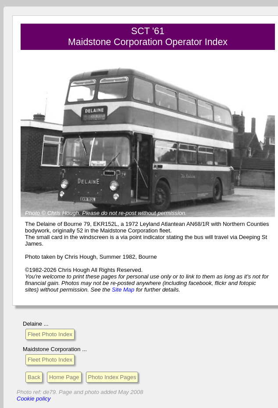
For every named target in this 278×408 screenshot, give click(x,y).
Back (34, 377)
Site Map (123, 289)
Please (91, 213)
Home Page (64, 377)
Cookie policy (33, 398)
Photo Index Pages (112, 377)
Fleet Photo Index (50, 334)
